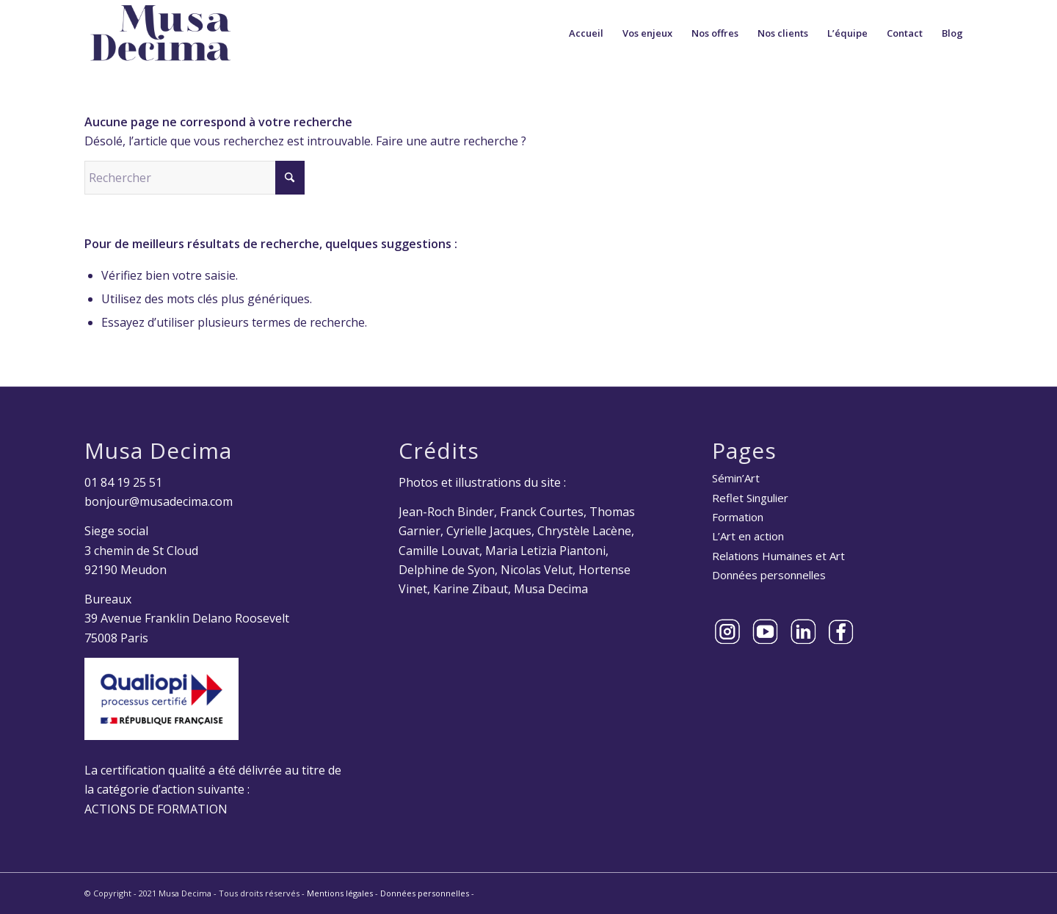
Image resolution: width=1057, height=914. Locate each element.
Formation (737, 516)
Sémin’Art (736, 478)
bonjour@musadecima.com (158, 501)
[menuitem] (586, 33)
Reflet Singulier (750, 497)
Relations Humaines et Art (778, 555)
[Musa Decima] (160, 33)
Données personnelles (769, 574)
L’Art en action (748, 536)
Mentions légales (340, 893)
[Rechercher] (194, 178)
